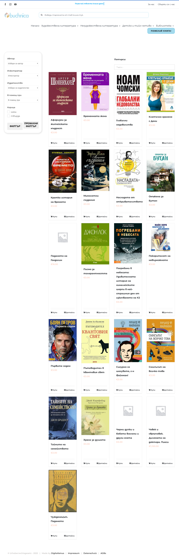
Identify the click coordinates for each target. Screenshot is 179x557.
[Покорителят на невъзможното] (161, 237)
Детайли (70, 143)
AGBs (103, 553)
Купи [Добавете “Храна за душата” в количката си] (87, 463)
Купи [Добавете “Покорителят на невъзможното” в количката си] (153, 312)
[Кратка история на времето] (62, 171)
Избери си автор (15, 63)
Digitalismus (57, 553)
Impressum (74, 553)
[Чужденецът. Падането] (62, 491)
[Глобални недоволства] (128, 94)
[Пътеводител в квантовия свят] (95, 341)
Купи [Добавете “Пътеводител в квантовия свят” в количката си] (87, 390)
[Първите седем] (62, 340)
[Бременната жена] (95, 91)
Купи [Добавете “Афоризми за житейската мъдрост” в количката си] (55, 143)
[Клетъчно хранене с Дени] (161, 92)
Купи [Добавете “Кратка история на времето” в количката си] (55, 216)
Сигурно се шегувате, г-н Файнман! (125, 371)
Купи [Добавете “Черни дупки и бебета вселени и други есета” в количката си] (120, 463)
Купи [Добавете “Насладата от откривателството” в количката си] (120, 216)
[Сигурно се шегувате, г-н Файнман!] (128, 340)
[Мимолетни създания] (95, 170)
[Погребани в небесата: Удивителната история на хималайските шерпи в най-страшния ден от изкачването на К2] (128, 243)
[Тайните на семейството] (62, 418)
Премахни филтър (31, 125)
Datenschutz (90, 553)
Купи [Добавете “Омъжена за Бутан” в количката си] (153, 216)
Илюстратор (13, 76)
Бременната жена (95, 116)
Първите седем (60, 366)
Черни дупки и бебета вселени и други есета (127, 433)
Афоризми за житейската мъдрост (59, 124)
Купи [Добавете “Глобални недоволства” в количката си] (120, 143)
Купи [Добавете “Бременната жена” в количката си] (87, 143)
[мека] (8, 112)
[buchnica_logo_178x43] (16, 13)
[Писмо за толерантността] (95, 243)
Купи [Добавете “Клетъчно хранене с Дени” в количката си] (153, 143)
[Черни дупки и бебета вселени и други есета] (128, 411)
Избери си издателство (18, 88)
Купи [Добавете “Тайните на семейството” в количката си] (55, 463)
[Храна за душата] (95, 416)
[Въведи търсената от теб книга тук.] (94, 15)
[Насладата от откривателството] (128, 171)
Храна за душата (94, 440)
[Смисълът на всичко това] (161, 340)
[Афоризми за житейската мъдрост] (62, 93)
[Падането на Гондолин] (62, 237)
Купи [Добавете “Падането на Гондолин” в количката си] (55, 312)
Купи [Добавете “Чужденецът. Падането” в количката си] (55, 536)
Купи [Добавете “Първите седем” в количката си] (55, 390)
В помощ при (14, 100)
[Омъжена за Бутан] (161, 171)
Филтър (15, 126)
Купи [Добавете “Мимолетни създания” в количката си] (87, 216)
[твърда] (8, 116)
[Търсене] (41, 15)
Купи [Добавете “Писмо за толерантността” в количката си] (87, 312)
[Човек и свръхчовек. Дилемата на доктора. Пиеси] (161, 411)
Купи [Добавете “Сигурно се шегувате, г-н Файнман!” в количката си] (120, 390)
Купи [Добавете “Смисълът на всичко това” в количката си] (153, 390)
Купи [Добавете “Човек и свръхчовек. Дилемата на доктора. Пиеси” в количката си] (153, 463)
